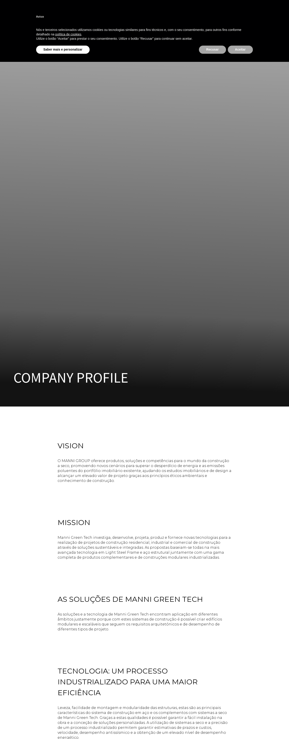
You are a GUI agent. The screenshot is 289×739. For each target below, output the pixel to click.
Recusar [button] (212, 49)
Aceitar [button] (240, 49)
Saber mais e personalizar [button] (62, 49)
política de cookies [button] (68, 34)
